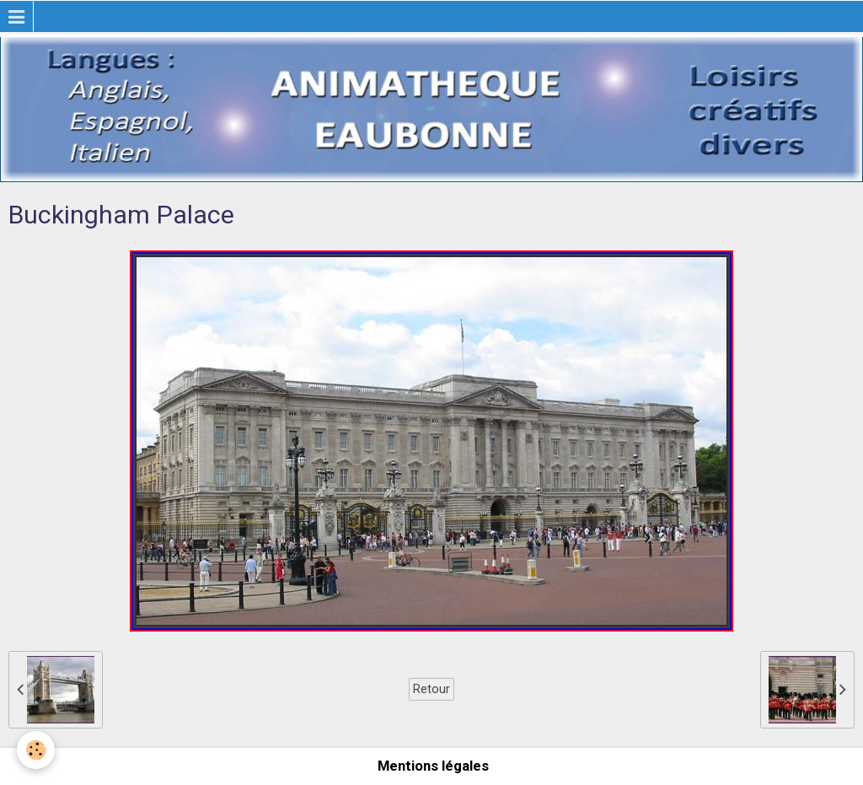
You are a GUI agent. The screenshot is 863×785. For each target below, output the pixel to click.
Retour (431, 689)
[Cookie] (36, 750)
